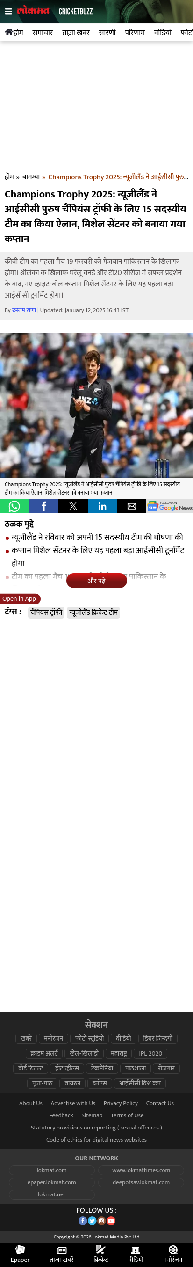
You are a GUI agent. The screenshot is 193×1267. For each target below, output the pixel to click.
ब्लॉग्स (100, 1083)
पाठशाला (135, 1068)
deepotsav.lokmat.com (141, 1182)
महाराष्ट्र (119, 1054)
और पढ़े (96, 580)
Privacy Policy (121, 1103)
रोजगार (166, 1068)
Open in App (19, 599)
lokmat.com (52, 1170)
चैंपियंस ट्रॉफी (46, 613)
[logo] (55, 19)
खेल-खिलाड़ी (84, 1054)
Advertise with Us (73, 1103)
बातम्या (31, 177)
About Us (31, 1103)
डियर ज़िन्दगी (157, 1039)
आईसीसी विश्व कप (140, 1083)
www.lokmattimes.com (141, 1170)
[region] (97, 109)
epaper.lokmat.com (52, 1182)
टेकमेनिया (102, 1068)
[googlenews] (169, 506)
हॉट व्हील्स (67, 1068)
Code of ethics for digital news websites (96, 1140)
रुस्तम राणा (24, 310)
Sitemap (91, 1115)
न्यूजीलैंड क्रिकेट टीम (93, 613)
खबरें (26, 1039)
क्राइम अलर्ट (44, 1054)
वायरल (72, 1083)
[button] (14, 506)
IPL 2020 (150, 1054)
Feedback (61, 1115)
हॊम (9, 177)
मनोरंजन (53, 1039)
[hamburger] (11, 11)
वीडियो (123, 1039)
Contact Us (160, 1103)
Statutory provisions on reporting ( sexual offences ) (96, 1127)
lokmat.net (51, 1195)
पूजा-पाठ (42, 1083)
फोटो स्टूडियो (89, 1039)
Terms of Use (127, 1115)
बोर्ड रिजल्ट (30, 1068)
